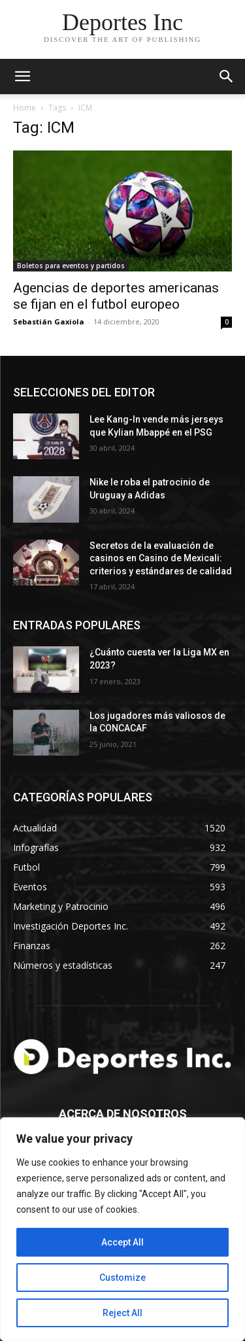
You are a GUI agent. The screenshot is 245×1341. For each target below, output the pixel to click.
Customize (122, 1277)
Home (24, 107)
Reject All (122, 1313)
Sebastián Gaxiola (48, 321)
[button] (226, 76)
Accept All (122, 1242)
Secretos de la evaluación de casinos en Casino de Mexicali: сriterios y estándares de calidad (161, 558)
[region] (122, 1229)
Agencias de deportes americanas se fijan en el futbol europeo (116, 296)
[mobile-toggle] (22, 76)
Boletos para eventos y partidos (71, 265)
